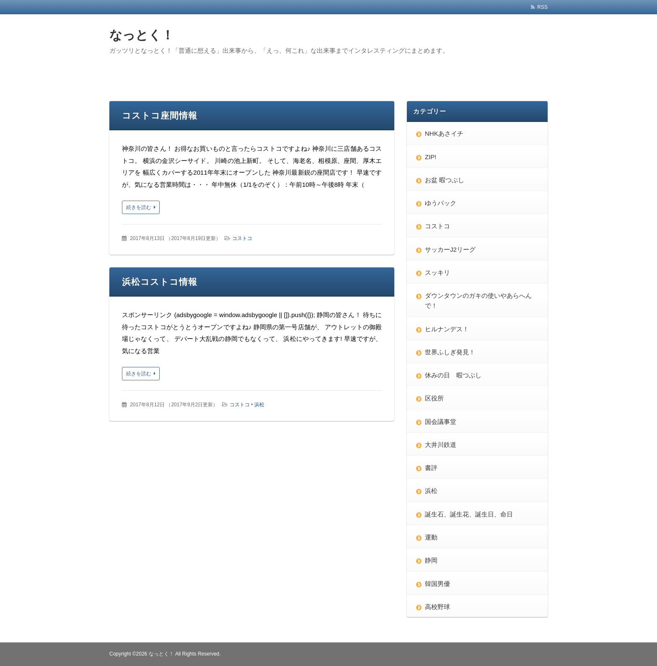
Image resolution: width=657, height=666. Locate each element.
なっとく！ (141, 35)
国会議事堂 (440, 421)
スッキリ (437, 272)
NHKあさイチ (444, 133)
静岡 (431, 560)
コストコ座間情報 (159, 115)
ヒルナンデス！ (447, 329)
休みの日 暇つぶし (453, 375)
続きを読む (138, 207)
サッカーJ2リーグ (450, 249)
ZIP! (431, 156)
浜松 (259, 405)
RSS (542, 7)
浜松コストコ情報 (159, 282)
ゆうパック (440, 203)
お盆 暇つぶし (444, 179)
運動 (431, 537)
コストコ (242, 238)
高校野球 (437, 606)
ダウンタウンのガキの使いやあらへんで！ (478, 300)
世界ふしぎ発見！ (450, 352)
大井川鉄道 (440, 444)
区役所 (434, 398)
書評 (431, 467)
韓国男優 (437, 583)
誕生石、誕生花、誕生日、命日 (469, 514)
